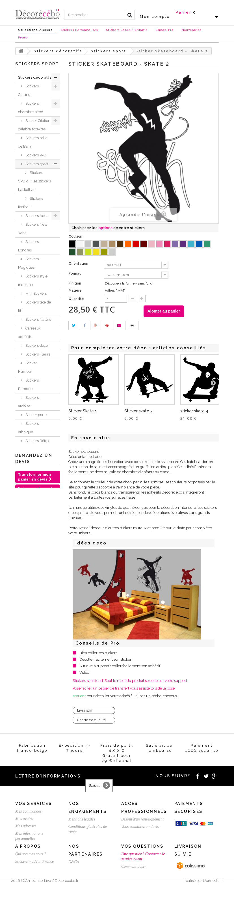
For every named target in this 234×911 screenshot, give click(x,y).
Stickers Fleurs (37, 354)
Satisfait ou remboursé (86, 839)
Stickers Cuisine (28, 90)
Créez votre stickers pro (140, 834)
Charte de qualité (91, 720)
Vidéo (84, 672)
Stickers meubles (28, 497)
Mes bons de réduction (33, 846)
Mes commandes (28, 811)
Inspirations (28, 536)
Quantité (76, 299)
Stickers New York (32, 228)
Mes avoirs (24, 819)
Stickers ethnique (28, 427)
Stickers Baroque (28, 384)
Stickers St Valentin (27, 618)
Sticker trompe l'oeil (34, 462)
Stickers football (30, 202)
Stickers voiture (38, 449)
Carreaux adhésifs (29, 332)
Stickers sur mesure (30, 887)
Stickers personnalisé (29, 635)
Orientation (79, 264)
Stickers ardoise (28, 401)
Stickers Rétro (37, 441)
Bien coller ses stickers (98, 653)
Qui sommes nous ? (30, 872)
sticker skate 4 (194, 411)
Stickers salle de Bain (32, 142)
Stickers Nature (38, 319)
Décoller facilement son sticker (105, 659)
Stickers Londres (28, 246)
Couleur (76, 236)
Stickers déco (36, 345)
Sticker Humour (27, 367)
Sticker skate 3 (138, 411)
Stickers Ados (36, 216)
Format (75, 273)
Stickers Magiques (28, 263)
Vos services (33, 803)
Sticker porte (36, 415)
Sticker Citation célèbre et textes (34, 125)
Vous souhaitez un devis (140, 826)
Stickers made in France (34, 880)
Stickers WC (35, 155)
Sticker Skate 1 (82, 411)
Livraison (84, 710)
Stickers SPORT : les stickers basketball (34, 181)
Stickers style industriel (32, 280)
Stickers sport (36, 164)
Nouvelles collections (28, 549)
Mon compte (155, 16)
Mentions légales (81, 819)
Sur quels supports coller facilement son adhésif (119, 666)
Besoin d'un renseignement (142, 819)
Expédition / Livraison (33, 853)
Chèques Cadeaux (26, 575)
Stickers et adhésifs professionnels (31, 596)
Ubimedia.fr (213, 906)
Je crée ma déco (33, 527)
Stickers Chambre (28, 479)
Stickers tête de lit (34, 306)
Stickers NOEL (30, 562)
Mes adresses (25, 826)
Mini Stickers (36, 293)
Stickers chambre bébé (30, 107)
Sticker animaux (27, 514)
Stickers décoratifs (34, 77)
